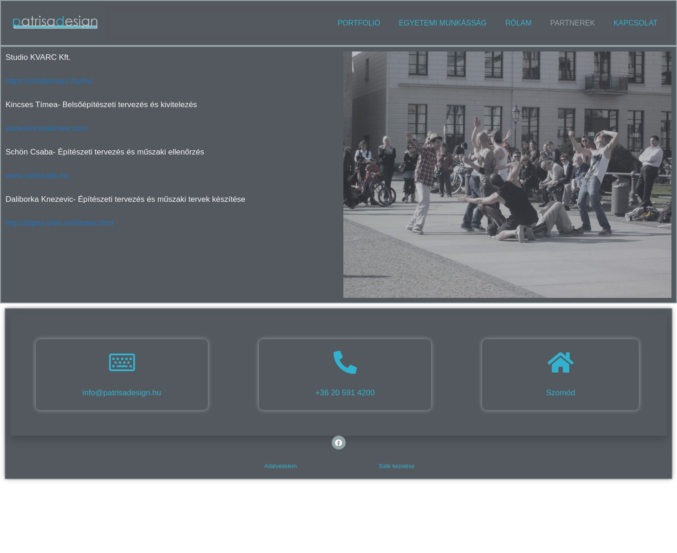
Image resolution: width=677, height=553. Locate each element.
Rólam (518, 23)
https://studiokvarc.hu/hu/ (49, 81)
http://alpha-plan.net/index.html (59, 223)
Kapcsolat (635, 23)
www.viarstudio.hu (37, 175)
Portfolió (358, 23)
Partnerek (572, 23)
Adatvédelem (280, 466)
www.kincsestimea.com (46, 128)
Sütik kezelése (396, 466)
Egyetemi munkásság (443, 23)
